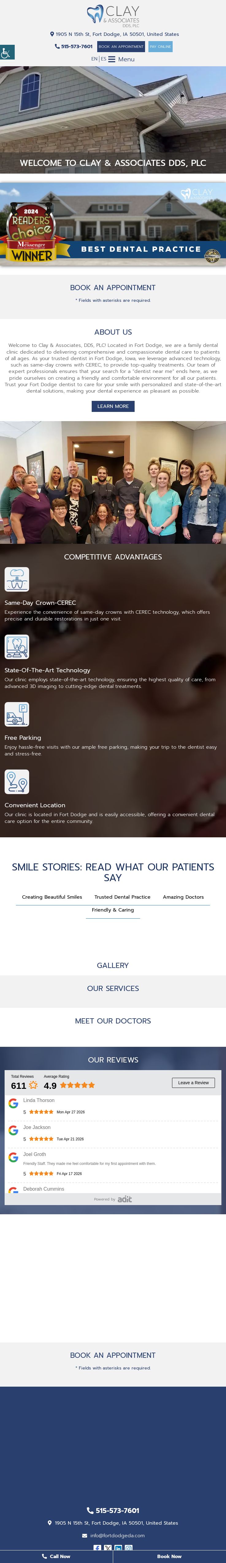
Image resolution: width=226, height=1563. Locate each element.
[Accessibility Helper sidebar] (7, 52)
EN (94, 59)
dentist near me (153, 371)
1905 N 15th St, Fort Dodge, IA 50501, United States (114, 34)
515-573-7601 (73, 46)
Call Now (56, 1556)
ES (103, 59)
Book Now (169, 1556)
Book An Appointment (121, 46)
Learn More (113, 406)
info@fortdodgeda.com (113, 1535)
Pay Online (160, 46)
